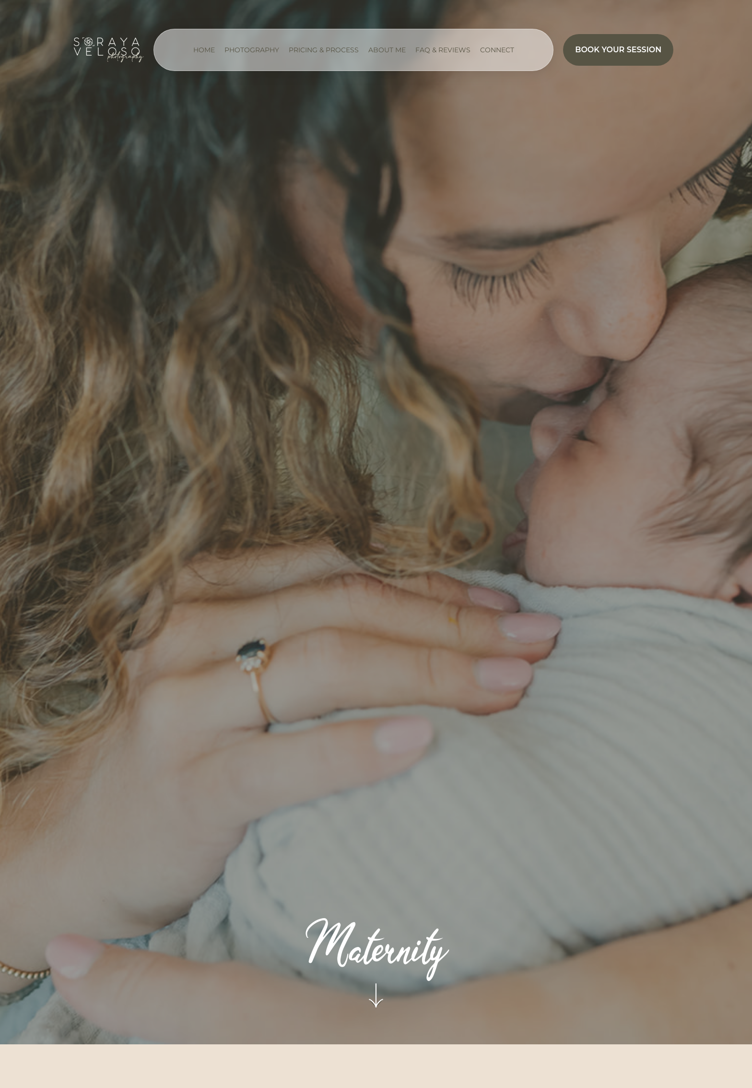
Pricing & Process (324, 50)
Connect (497, 50)
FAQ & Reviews (442, 50)
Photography (251, 50)
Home (204, 50)
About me (387, 50)
